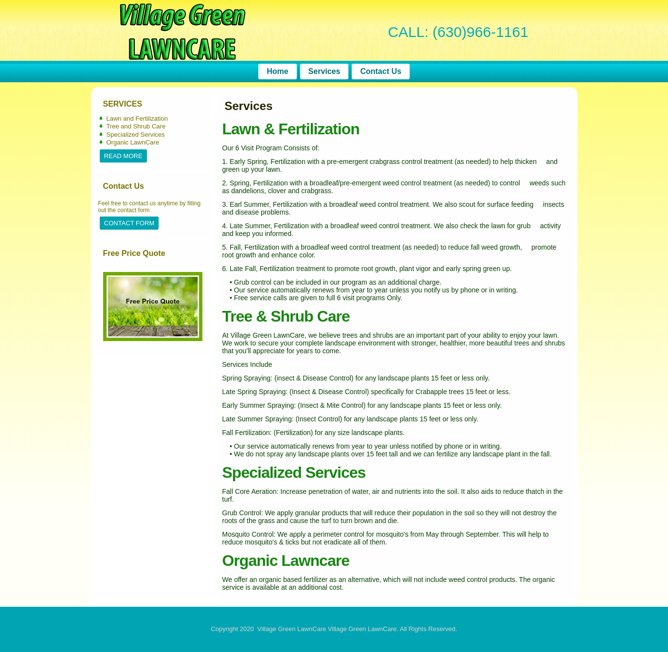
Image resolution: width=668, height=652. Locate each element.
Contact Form (129, 223)
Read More (123, 156)
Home (277, 71)
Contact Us (380, 71)
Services (324, 71)
